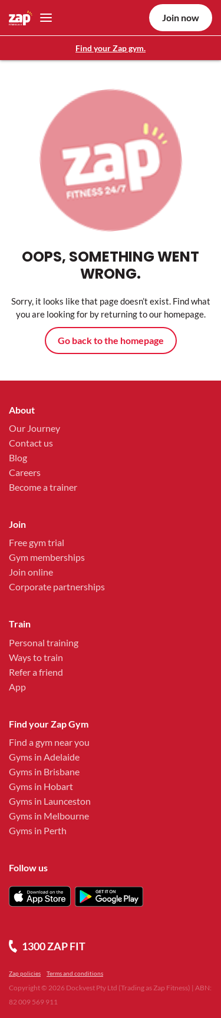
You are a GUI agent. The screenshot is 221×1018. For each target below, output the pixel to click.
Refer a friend (36, 671)
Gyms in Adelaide (44, 756)
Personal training (43, 642)
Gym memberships (47, 557)
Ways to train (36, 657)
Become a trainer (43, 487)
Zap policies (25, 973)
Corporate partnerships (57, 586)
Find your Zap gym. (110, 48)
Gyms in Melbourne (49, 815)
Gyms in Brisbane (44, 771)
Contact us (31, 442)
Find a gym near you (49, 742)
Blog (18, 457)
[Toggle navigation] (42, 18)
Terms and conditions (75, 973)
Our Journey (34, 428)
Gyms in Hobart (41, 786)
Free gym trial (36, 542)
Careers (25, 472)
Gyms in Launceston (50, 801)
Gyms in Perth (38, 830)
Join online (31, 571)
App (17, 686)
